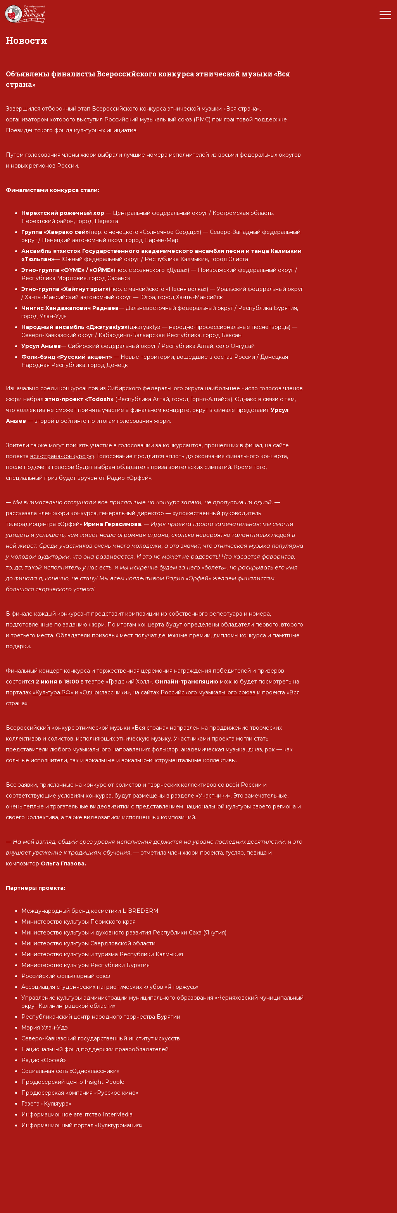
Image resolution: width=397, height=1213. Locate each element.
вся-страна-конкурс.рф (62, 456)
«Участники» (213, 795)
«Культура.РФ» (53, 692)
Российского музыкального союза (208, 692)
